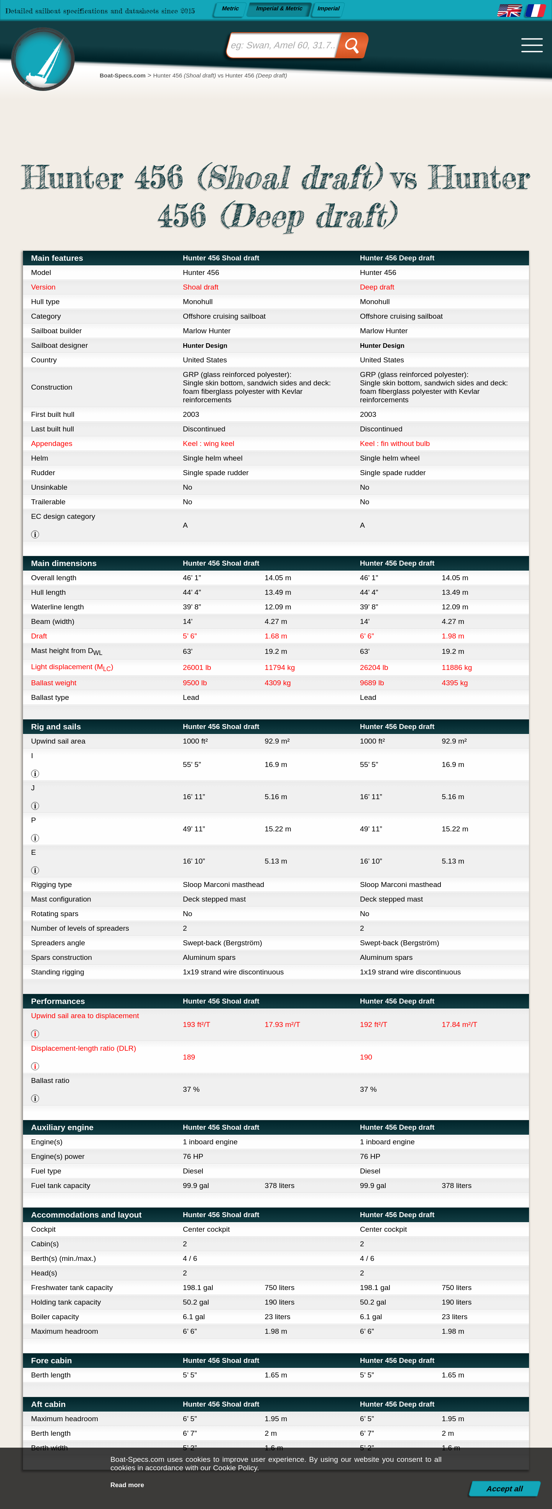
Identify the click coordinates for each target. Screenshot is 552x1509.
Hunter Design (208, 345)
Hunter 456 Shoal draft (226, 257)
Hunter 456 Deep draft (402, 257)
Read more (129, 1485)
